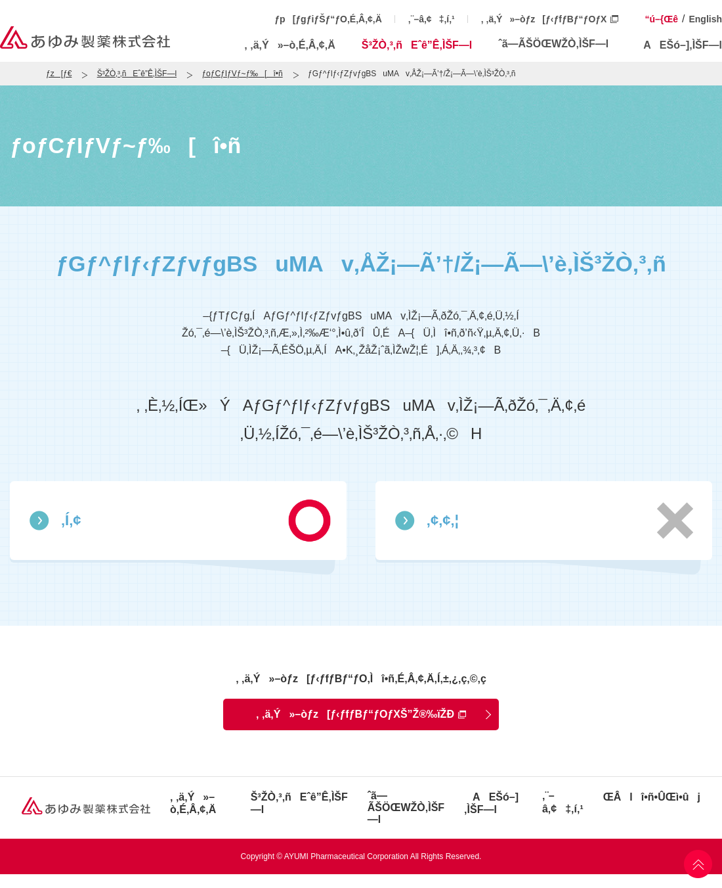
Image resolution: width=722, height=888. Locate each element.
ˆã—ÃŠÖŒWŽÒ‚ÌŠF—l (553, 43)
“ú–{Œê (661, 19)
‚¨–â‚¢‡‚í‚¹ (431, 19)
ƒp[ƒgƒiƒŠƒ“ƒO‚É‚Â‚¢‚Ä (328, 19)
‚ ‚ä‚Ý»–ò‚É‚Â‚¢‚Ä (289, 45)
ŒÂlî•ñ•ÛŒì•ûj (651, 797)
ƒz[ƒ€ (59, 73)
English (705, 19)
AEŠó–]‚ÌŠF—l (678, 45)
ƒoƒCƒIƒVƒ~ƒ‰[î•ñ (242, 73)
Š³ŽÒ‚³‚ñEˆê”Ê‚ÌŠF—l (417, 45)
